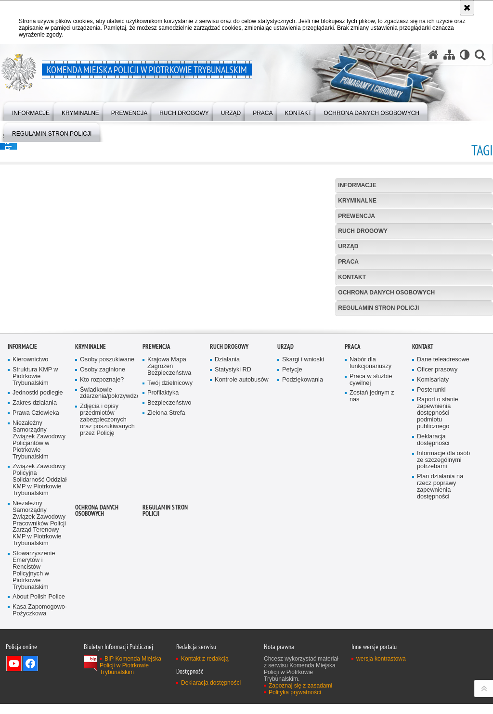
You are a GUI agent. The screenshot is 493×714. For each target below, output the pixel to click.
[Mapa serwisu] (449, 55)
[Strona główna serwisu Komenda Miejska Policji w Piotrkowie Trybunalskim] (433, 55)
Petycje (292, 507)
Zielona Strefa (166, 550)
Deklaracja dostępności (433, 577)
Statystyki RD (233, 507)
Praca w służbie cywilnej (371, 516)
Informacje (357, 185)
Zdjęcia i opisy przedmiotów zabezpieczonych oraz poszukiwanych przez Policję (107, 557)
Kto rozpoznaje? (102, 517)
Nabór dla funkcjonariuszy (370, 500)
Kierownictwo (30, 497)
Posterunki (431, 527)
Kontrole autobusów (242, 517)
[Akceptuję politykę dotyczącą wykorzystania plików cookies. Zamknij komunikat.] (467, 7)
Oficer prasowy (437, 507)
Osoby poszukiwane (107, 497)
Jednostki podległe (38, 530)
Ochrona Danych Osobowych (386, 292)
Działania (227, 497)
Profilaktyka (163, 530)
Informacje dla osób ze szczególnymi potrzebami (443, 597)
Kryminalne (357, 200)
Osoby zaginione (102, 507)
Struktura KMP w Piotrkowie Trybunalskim (35, 513)
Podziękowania (302, 517)
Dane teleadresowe (443, 497)
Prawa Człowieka (36, 550)
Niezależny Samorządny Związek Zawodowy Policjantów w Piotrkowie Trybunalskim (39, 577)
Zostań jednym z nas (372, 533)
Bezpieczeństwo (169, 540)
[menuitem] (31, 111)
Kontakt (352, 277)
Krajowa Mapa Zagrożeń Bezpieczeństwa (169, 503)
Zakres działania (35, 540)
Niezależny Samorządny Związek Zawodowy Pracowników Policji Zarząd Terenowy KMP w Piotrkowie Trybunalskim (39, 661)
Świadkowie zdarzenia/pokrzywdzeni (108, 530)
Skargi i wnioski (303, 497)
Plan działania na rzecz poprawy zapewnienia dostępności (440, 624)
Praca (348, 261)
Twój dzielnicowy (170, 520)
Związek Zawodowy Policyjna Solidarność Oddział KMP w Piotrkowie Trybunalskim (39, 617)
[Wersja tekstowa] (465, 55)
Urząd (348, 246)
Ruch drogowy (363, 231)
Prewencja (356, 216)
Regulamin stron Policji (378, 308)
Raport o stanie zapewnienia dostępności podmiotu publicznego (437, 550)
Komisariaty (433, 517)
